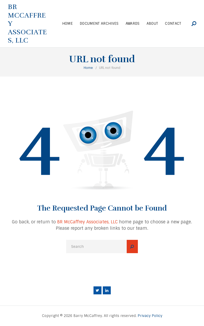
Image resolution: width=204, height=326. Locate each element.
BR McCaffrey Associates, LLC (87, 222)
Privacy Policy (150, 316)
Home (88, 68)
